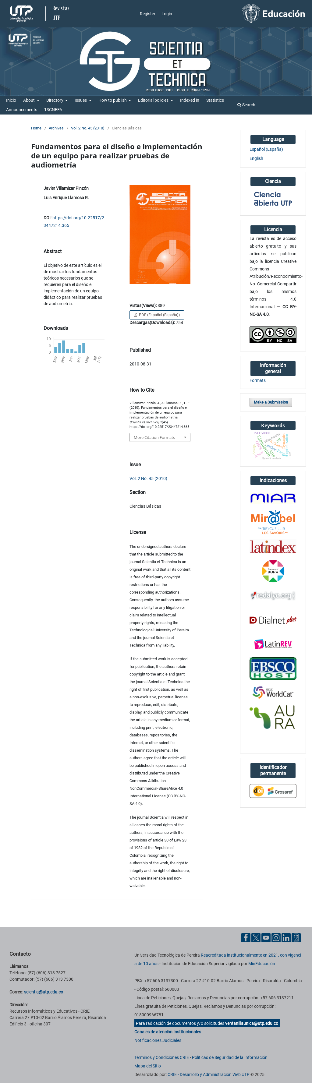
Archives (56, 128)
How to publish (113, 100)
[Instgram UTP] (276, 937)
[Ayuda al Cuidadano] (296, 937)
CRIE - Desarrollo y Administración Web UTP (209, 1074)
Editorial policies (153, 100)
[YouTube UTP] (266, 937)
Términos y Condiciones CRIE (161, 1057)
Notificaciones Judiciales (157, 1040)
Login (166, 13)
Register (147, 13)
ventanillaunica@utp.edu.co (251, 1023)
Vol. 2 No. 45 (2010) (88, 128)
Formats (258, 380)
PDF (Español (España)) (159, 314)
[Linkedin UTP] (286, 937)
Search (246, 104)
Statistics (215, 100)
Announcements (21, 109)
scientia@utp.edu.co (43, 992)
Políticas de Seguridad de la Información (230, 1057)
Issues (81, 100)
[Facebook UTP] (245, 937)
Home (36, 128)
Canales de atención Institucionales (167, 1031)
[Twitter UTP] (256, 937)
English (256, 158)
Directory (55, 100)
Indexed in (189, 100)
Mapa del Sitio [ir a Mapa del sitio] (147, 1066)
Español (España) (266, 149)
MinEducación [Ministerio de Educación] (261, 963)
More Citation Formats (154, 437)
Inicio (11, 100)
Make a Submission (271, 402)
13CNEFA (53, 109)
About (29, 100)
